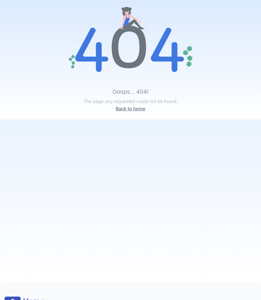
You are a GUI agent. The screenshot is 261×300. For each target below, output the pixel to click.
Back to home (130, 109)
